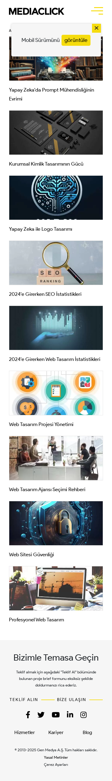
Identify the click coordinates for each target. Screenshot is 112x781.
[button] (97, 10)
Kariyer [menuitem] (56, 732)
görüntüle (76, 40)
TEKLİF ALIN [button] (24, 699)
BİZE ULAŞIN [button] (71, 699)
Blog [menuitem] (87, 732)
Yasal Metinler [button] (56, 757)
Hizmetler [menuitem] (24, 732)
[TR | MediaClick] (36, 11)
